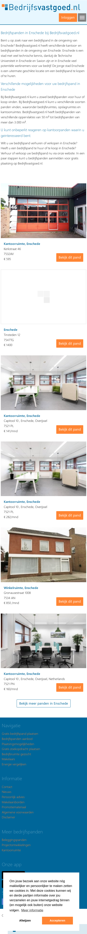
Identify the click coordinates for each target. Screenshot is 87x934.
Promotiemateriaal (14, 807)
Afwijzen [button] (25, 920)
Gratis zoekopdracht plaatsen (21, 749)
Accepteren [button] (57, 920)
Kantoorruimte (11, 850)
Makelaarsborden (13, 802)
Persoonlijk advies (13, 797)
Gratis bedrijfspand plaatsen (20, 733)
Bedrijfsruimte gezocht (16, 754)
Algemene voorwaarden (18, 812)
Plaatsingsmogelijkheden (18, 744)
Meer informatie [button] (32, 910)
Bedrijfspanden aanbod (17, 739)
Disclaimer (8, 817)
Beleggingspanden (14, 840)
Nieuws (6, 792)
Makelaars (8, 759)
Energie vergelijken (14, 764)
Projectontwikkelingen (16, 845)
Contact (7, 787)
